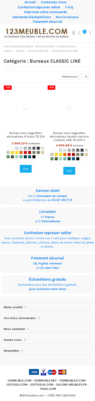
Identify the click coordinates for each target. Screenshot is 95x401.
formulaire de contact (52, 196)
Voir (25, 169)
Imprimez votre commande (46, 12)
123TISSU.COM (16, 384)
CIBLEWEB (68, 395)
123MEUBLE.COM (19, 380)
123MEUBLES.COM (72, 380)
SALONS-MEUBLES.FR (71, 384)
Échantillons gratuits (47, 279)
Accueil (31, 2)
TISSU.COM (48, 389)
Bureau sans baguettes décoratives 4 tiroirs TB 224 (26, 134)
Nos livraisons (67, 17)
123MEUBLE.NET (45, 380)
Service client (48, 190)
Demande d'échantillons (32, 17)
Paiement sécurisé (47, 22)
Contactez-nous (54, 2)
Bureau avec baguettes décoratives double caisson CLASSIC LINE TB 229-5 (69, 136)
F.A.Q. (69, 7)
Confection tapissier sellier (39, 7)
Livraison (47, 211)
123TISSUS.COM (41, 384)
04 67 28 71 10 (62, 200)
